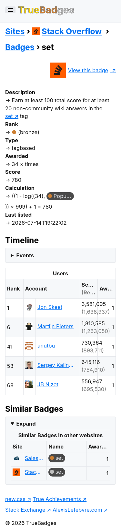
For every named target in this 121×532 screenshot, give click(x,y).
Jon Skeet (49, 307)
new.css (15, 499)
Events (25, 255)
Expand (25, 423)
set (59, 458)
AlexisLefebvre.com (77, 510)
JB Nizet (47, 384)
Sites (15, 31)
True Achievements (57, 499)
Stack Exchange (25, 510)
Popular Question (64, 196)
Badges (20, 47)
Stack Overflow (67, 31)
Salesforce (34, 458)
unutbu (46, 345)
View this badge (79, 70)
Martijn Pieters (55, 326)
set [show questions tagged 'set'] (9, 116)
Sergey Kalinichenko (55, 365)
